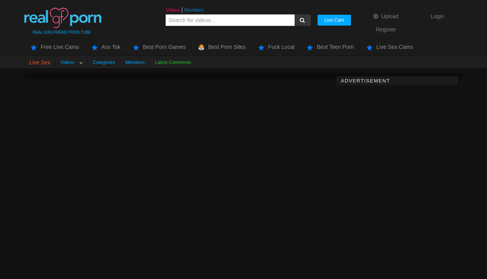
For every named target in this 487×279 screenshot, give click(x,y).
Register (386, 29)
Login (437, 16)
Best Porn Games (159, 47)
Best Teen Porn (330, 47)
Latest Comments (173, 62)
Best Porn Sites (222, 47)
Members (194, 10)
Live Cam (334, 20)
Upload (385, 16)
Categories (104, 62)
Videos (173, 10)
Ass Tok (106, 47)
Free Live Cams (55, 47)
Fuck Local (276, 47)
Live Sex (39, 62)
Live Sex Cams (389, 47)
